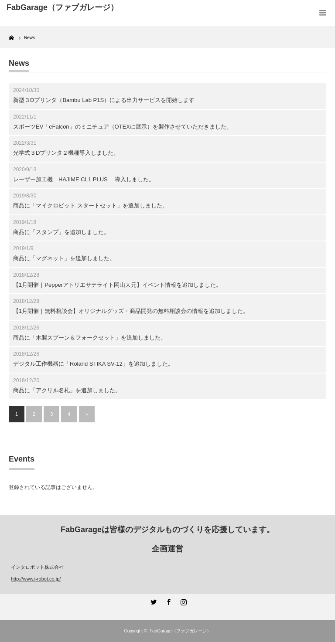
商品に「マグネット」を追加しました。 (64, 258)
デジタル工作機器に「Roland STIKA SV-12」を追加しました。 (93, 363)
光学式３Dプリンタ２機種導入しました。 (66, 152)
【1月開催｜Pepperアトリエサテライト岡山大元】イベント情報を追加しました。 (117, 285)
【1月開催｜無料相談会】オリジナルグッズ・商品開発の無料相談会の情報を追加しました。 (131, 311)
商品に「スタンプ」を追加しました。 (61, 232)
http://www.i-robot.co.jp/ (36, 578)
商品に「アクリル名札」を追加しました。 (67, 390)
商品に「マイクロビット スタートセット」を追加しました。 (90, 205)
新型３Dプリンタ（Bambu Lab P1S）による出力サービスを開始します (104, 100)
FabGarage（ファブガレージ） (180, 630)
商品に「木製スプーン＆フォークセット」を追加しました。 (89, 337)
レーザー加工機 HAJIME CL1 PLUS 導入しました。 (83, 179)
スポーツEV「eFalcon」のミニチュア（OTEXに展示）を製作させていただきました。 (122, 126)
